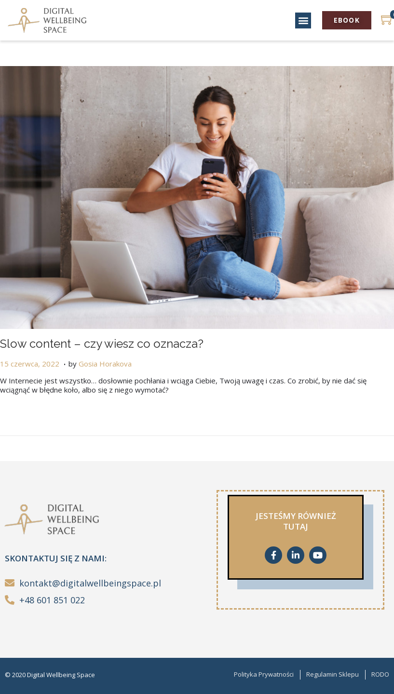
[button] (303, 20)
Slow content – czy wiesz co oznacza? (102, 344)
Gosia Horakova (105, 363)
